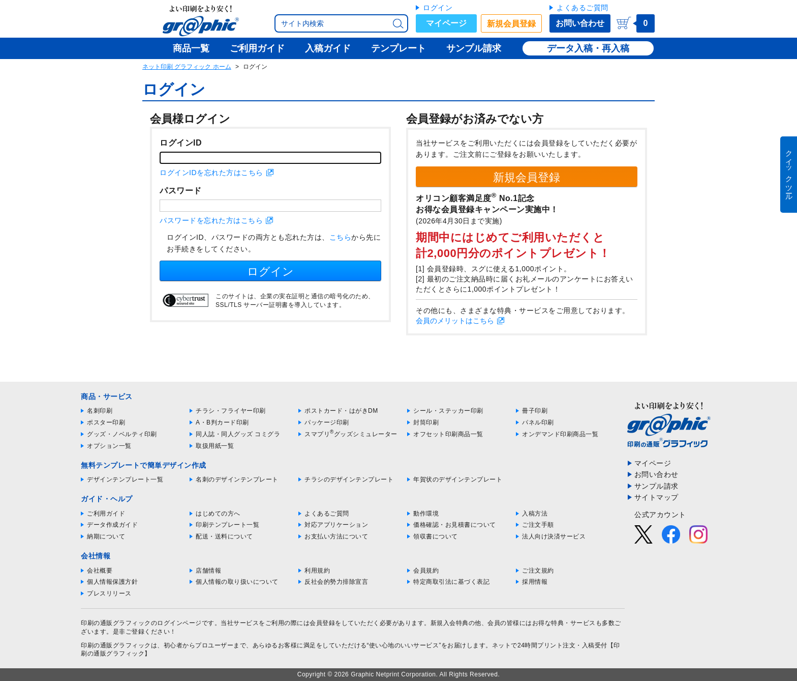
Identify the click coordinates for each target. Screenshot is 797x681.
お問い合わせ (580, 23)
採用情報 (534, 581)
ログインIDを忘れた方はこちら (211, 172)
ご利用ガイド (106, 513)
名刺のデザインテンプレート (237, 479)
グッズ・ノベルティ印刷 (122, 434)
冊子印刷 (534, 410)
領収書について (435, 536)
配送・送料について (224, 536)
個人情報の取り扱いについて (237, 581)
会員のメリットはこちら (455, 321)
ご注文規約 (538, 570)
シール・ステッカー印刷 (448, 410)
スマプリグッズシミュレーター (350, 434)
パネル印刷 (538, 422)
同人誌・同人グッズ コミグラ (238, 434)
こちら (340, 237)
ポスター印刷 (106, 422)
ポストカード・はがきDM (341, 410)
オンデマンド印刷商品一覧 (560, 434)
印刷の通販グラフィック (116, 645)
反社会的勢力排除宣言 (336, 581)
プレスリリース (109, 593)
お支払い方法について (336, 536)
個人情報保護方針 (112, 581)
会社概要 (99, 570)
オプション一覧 (109, 445)
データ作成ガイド (112, 524)
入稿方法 (534, 513)
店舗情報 (208, 570)
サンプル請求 (656, 486)
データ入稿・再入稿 (588, 48)
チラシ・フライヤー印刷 (231, 410)
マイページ (446, 23)
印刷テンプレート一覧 (227, 524)
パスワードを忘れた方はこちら (211, 220)
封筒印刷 (426, 422)
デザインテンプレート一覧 (125, 479)
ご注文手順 (538, 524)
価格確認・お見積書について (454, 524)
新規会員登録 (511, 23)
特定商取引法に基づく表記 (451, 581)
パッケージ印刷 (326, 422)
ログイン (437, 8)
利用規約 (317, 570)
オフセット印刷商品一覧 (448, 434)
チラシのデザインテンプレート (348, 479)
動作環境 (426, 513)
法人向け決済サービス (554, 536)
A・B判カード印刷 (222, 422)
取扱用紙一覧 (215, 445)
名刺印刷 (99, 410)
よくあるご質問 (582, 8)
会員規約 (426, 570)
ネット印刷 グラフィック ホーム (186, 66)
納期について (106, 536)
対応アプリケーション (336, 524)
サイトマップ (656, 497)
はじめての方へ (218, 513)
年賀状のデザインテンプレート (457, 479)
